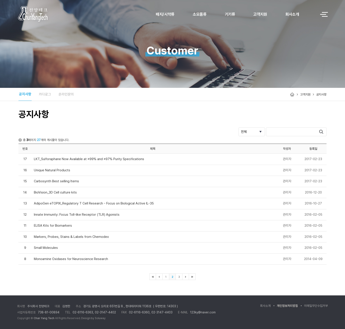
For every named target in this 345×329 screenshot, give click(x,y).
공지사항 (25, 94)
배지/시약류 (165, 14)
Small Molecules (46, 248)
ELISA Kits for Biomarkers (53, 226)
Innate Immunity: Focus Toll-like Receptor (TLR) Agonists (76, 215)
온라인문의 (66, 94)
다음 (185, 276)
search (321, 131)
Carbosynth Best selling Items (56, 181)
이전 (159, 276)
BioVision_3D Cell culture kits (55, 192)
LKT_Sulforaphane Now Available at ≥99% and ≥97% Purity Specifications (89, 159)
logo (44, 14)
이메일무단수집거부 (316, 305)
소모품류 (200, 14)
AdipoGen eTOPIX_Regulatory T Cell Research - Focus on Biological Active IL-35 (94, 203)
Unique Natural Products (52, 170)
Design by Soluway (93, 318)
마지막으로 (192, 276)
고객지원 (260, 14)
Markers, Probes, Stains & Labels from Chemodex (71, 237)
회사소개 (292, 14)
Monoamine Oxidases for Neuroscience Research (71, 259)
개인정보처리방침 (287, 305)
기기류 (230, 14)
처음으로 (152, 276)
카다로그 (45, 94)
